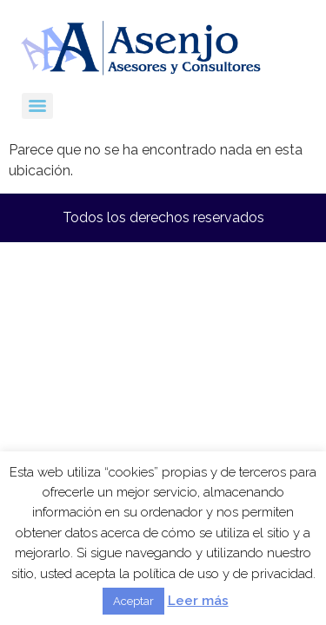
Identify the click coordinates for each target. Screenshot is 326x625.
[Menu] (37, 106)
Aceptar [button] (133, 601)
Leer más (198, 601)
